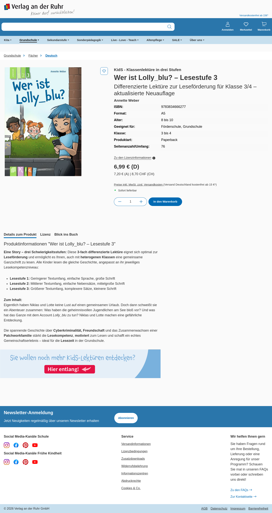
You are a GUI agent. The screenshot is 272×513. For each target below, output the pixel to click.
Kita (6, 40)
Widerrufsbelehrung (134, 466)
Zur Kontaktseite (243, 496)
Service (127, 436)
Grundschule (28, 40)
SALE (176, 40)
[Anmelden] (228, 27)
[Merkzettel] (246, 27)
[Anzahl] (130, 201)
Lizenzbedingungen (134, 451)
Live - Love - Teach (123, 40)
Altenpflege (154, 40)
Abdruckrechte (131, 480)
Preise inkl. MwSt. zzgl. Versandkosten (138, 184)
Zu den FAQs (241, 490)
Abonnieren (126, 417)
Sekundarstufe (57, 40)
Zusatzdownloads (133, 458)
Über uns (196, 40)
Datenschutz (219, 508)
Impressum (237, 508)
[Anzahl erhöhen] (141, 201)
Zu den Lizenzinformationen (134, 157)
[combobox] (83, 27)
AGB (204, 508)
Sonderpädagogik (89, 40)
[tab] (20, 235)
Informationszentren (134, 473)
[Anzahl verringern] (119, 201)
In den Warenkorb (165, 201)
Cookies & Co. (131, 488)
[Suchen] (170, 27)
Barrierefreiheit (258, 508)
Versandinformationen (136, 444)
